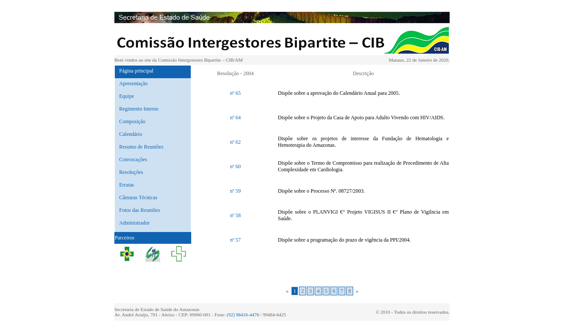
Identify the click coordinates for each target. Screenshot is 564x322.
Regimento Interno (138, 109)
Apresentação (133, 83)
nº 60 (235, 166)
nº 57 (235, 240)
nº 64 (235, 117)
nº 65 (235, 93)
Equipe (126, 96)
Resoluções (131, 172)
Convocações (133, 159)
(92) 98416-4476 (243, 314)
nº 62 (235, 142)
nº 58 (235, 215)
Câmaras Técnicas (138, 197)
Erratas (126, 185)
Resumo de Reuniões (141, 147)
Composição (132, 121)
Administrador (134, 223)
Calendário (130, 134)
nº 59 (235, 191)
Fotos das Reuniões (139, 210)
